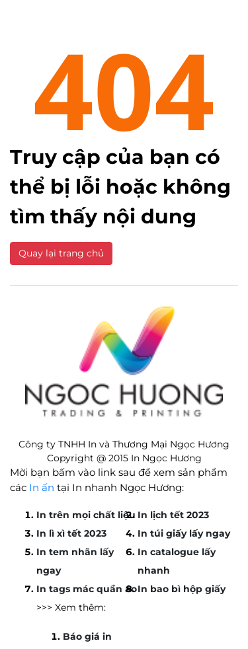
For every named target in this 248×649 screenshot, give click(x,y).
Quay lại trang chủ (61, 253)
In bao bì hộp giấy (182, 589)
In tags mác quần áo (86, 589)
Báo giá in (87, 636)
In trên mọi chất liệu (86, 515)
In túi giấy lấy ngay (184, 533)
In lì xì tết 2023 (71, 533)
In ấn (41, 487)
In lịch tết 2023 (173, 515)
